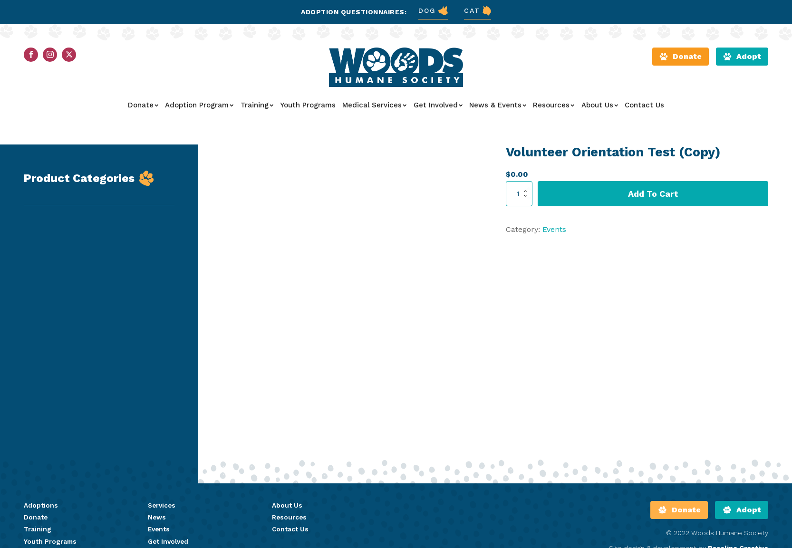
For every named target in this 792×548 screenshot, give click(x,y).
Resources (553, 108)
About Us (599, 108)
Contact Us (644, 108)
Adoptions (41, 508)
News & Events (497, 108)
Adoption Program (199, 108)
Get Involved (438, 108)
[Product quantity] (519, 196)
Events (554, 232)
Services (162, 508)
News (157, 520)
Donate (143, 108)
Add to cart (653, 196)
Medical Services (374, 108)
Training (257, 108)
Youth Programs (308, 108)
